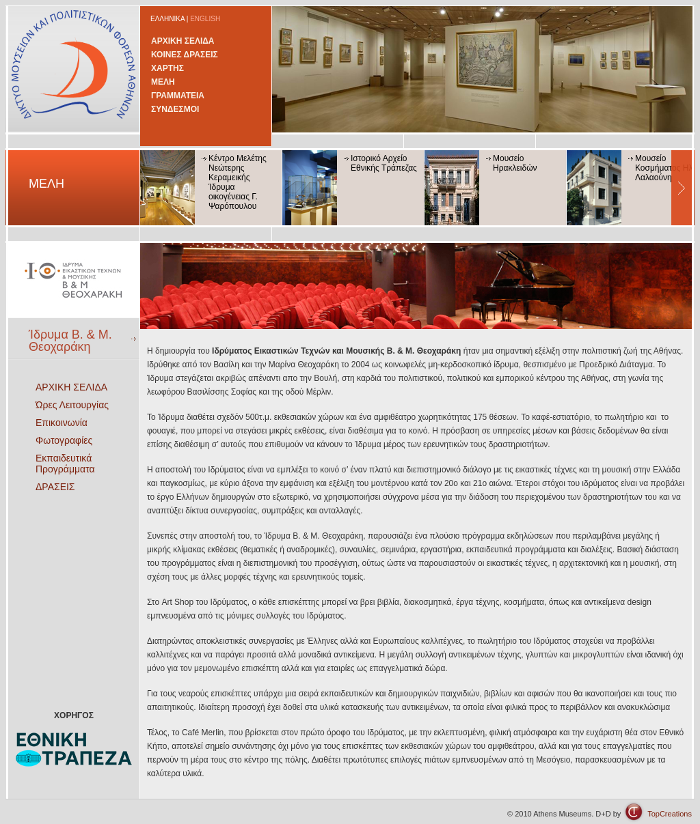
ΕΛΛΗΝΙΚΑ (167, 19)
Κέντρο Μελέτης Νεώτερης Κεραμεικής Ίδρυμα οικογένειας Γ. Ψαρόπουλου (237, 182)
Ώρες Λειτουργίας (72, 404)
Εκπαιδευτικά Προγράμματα (65, 463)
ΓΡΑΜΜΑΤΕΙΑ (177, 95)
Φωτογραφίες (64, 440)
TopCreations (669, 814)
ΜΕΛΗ (163, 82)
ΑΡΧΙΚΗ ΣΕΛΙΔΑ (183, 41)
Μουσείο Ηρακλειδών (515, 163)
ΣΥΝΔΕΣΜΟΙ (175, 109)
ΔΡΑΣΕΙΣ (55, 486)
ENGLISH (205, 19)
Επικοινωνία (62, 422)
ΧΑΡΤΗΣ (167, 68)
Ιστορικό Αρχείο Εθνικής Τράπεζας (384, 163)
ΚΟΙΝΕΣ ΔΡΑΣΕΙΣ (184, 54)
